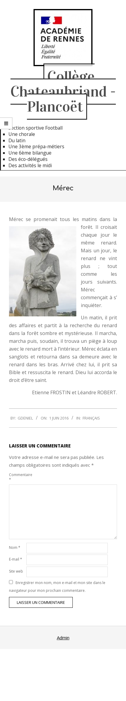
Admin (63, 638)
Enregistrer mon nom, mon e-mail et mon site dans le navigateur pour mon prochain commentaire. (57, 586)
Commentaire (17, 477)
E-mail (15, 559)
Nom (14, 547)
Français (91, 418)
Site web (16, 571)
